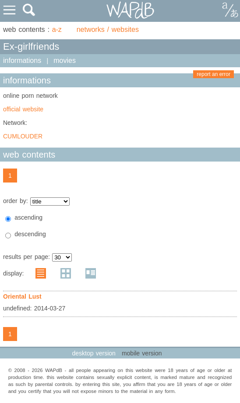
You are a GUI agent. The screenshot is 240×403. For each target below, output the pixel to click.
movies (64, 60)
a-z (57, 29)
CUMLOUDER (22, 136)
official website (23, 109)
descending (30, 234)
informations (22, 60)
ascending (28, 217)
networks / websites (108, 29)
